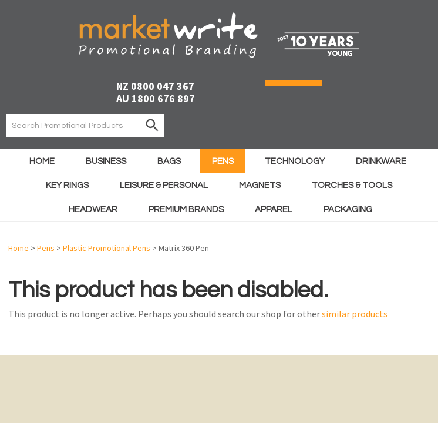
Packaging (348, 209)
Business (106, 161)
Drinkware (381, 161)
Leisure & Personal (164, 185)
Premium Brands (186, 209)
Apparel (273, 209)
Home (42, 161)
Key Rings (67, 185)
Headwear (93, 209)
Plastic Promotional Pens (106, 248)
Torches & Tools (352, 185)
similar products (355, 314)
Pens (223, 161)
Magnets (260, 185)
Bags (169, 161)
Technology (295, 161)
